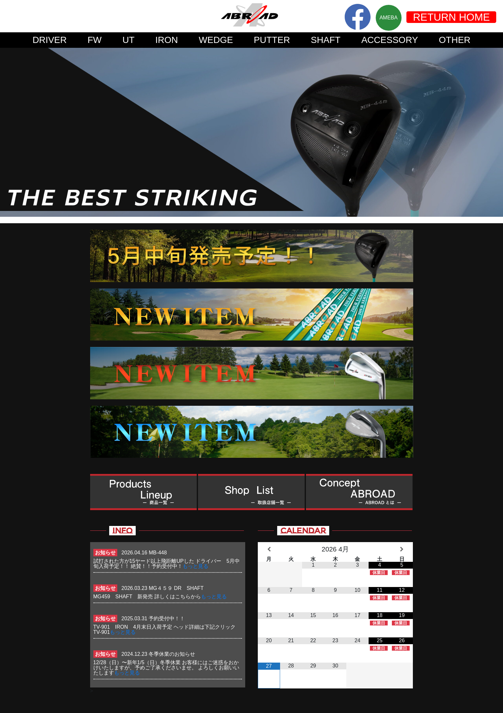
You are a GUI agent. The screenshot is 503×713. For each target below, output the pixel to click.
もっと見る (195, 566)
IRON (166, 40)
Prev (8, 132)
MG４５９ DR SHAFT (178, 588)
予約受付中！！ (167, 618)
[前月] (269, 549)
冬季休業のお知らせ (172, 654)
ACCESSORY (389, 40)
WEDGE (216, 40)
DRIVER (50, 40)
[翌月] (402, 549)
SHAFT (326, 40)
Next (494, 132)
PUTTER (272, 40)
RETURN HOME (451, 17)
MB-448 (158, 552)
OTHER (454, 40)
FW (95, 40)
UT (128, 40)
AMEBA (389, 17)
